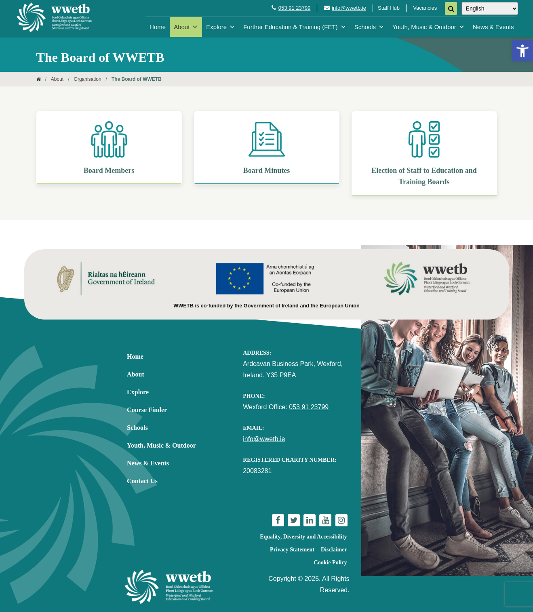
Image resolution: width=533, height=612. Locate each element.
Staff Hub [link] (389, 8)
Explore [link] (220, 27)
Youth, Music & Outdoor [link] (428, 27)
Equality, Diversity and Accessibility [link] (303, 537)
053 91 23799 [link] (294, 8)
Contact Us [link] (142, 480)
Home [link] (158, 26)
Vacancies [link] (425, 8)
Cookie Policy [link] (330, 562)
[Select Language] (489, 8)
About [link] (186, 27)
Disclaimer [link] (334, 550)
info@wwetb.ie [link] (349, 8)
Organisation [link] (87, 79)
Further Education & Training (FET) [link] (294, 27)
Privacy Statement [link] (292, 550)
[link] (522, 50)
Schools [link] (369, 27)
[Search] (451, 8)
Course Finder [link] (147, 409)
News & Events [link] (493, 26)
